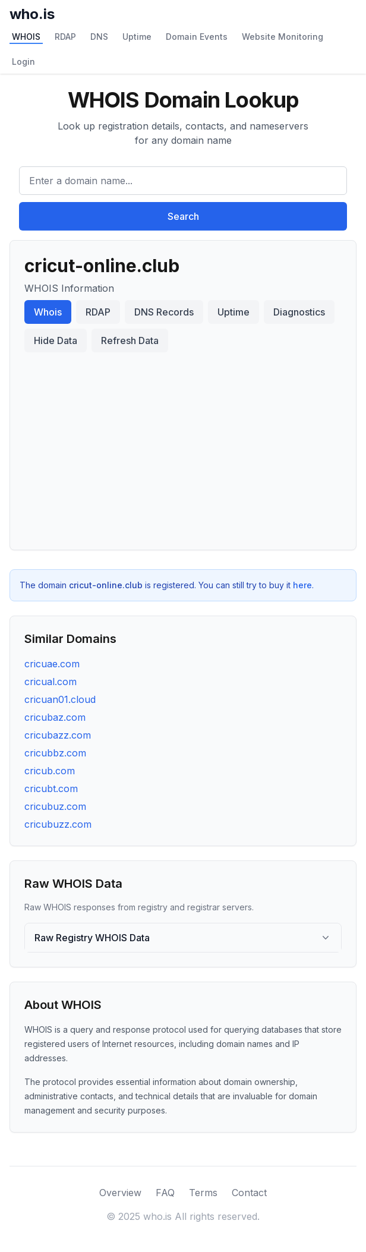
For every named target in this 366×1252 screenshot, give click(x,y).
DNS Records (164, 312)
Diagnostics (299, 312)
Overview (120, 1193)
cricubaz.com (55, 717)
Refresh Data (130, 340)
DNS (99, 36)
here (302, 585)
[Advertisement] (183, 446)
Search (183, 216)
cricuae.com (52, 664)
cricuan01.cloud (60, 699)
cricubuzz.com (57, 824)
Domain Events (197, 36)
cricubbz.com (55, 753)
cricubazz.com (57, 735)
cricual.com (50, 682)
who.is (32, 14)
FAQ (165, 1193)
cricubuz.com (55, 806)
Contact (249, 1193)
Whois (48, 312)
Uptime (137, 36)
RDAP (65, 36)
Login (23, 61)
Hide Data (55, 340)
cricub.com (49, 771)
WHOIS (26, 36)
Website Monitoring (282, 36)
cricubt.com (51, 788)
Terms (203, 1193)
